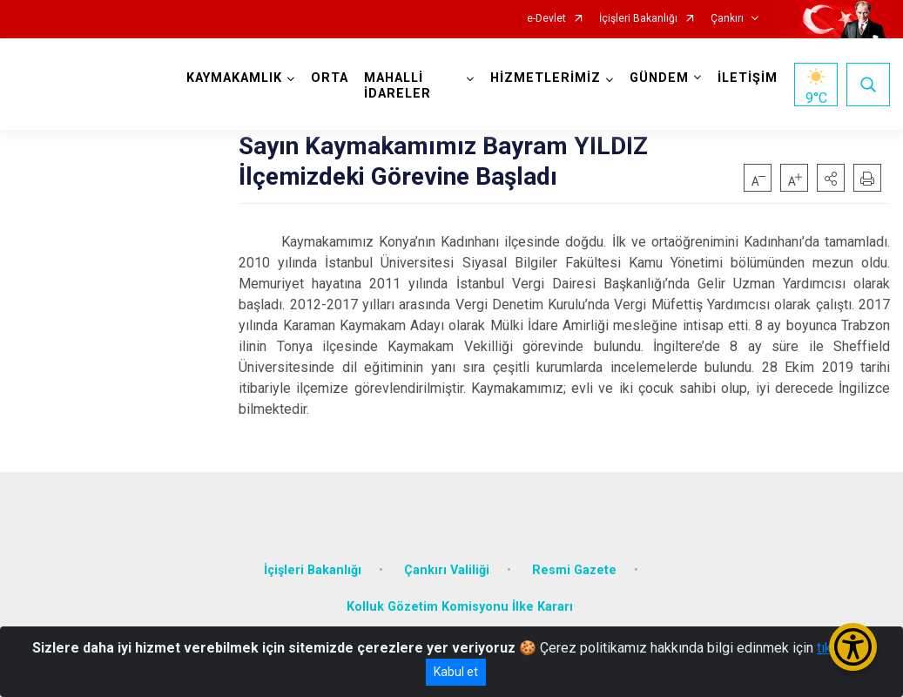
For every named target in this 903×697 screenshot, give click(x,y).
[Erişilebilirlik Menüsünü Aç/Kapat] (853, 647)
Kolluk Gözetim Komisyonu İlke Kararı (460, 606)
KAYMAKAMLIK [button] (234, 78)
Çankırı (727, 18)
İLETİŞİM (748, 78)
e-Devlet (546, 18)
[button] (831, 178)
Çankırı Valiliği (446, 570)
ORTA (329, 78)
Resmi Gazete (574, 570)
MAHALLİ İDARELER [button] (397, 86)
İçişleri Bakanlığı (638, 18)
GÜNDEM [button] (659, 78)
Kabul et (456, 672)
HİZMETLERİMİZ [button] (545, 78)
